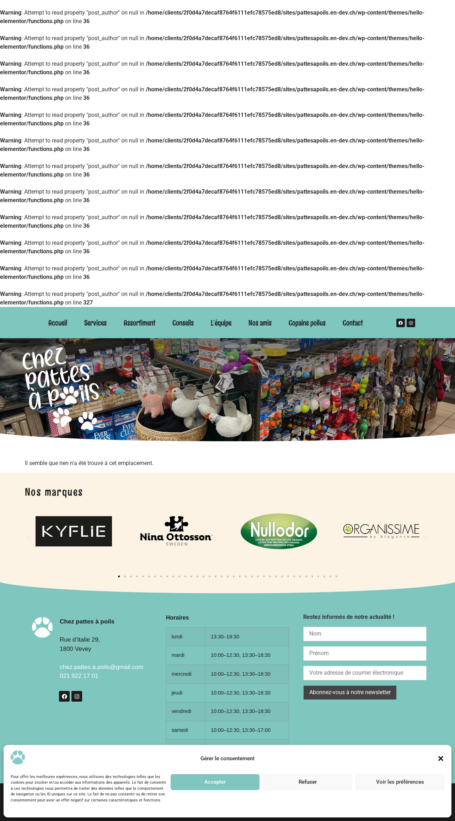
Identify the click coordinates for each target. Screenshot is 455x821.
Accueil (57, 323)
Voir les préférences (400, 782)
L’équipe (221, 323)
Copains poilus (307, 323)
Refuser (308, 782)
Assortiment (139, 323)
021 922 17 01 (79, 676)
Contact (353, 323)
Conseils (183, 323)
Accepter (215, 782)
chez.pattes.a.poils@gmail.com (102, 667)
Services (95, 323)
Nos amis (260, 323)
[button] (440, 758)
